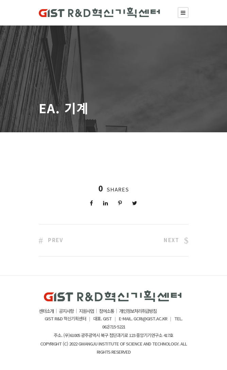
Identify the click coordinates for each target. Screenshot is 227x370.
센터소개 (46, 311)
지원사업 (86, 311)
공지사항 (66, 311)
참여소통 (106, 311)
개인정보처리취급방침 (138, 311)
